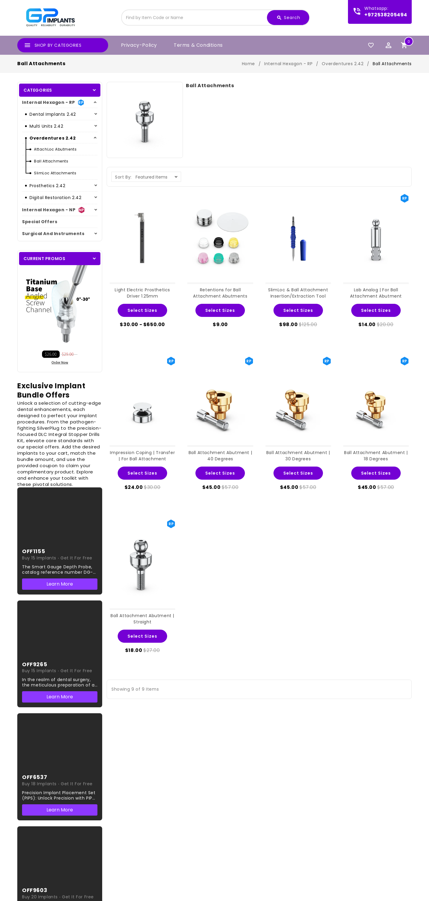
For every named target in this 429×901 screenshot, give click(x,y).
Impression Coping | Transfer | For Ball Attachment (142, 456)
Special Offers (39, 222)
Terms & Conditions (198, 45)
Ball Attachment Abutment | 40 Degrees (220, 456)
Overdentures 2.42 (52, 138)
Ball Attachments (51, 161)
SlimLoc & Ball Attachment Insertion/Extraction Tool (298, 293)
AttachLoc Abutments (55, 149)
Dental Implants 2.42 (52, 114)
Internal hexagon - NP (49, 210)
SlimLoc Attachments (55, 173)
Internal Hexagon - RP (48, 102)
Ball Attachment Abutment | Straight (142, 619)
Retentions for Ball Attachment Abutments (220, 293)
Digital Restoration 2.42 (55, 197)
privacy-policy (139, 45)
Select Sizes (142, 310)
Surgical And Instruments (53, 234)
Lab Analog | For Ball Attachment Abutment (376, 293)
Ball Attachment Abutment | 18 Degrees (376, 456)
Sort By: (123, 177)
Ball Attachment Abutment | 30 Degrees (298, 456)
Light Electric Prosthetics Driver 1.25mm (142, 293)
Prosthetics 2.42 (47, 185)
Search (288, 18)
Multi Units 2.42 (46, 126)
